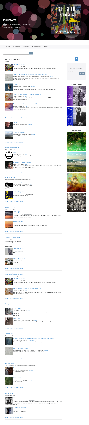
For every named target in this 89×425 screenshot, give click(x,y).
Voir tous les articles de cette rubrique (14, 142)
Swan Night (16, 212)
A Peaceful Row (18, 221)
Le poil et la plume (18, 192)
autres (26, 46)
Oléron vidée (17, 378)
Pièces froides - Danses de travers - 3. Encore (27, 94)
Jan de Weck (9, 334)
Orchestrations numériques (14, 274)
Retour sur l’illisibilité (19, 132)
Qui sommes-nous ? (12, 148)
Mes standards (10, 177)
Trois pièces (16, 318)
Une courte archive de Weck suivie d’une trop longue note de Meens (33, 338)
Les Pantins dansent (19, 64)
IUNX (14, 398)
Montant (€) (70, 71)
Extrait (15, 122)
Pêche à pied (9, 393)
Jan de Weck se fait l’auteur (21, 348)
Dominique (51, 76)
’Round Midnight (18, 182)
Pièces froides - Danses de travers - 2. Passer (27, 104)
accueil (7, 46)
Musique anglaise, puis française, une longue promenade (30, 74)
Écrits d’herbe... (10, 363)
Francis (28, 66)
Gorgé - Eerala (10, 207)
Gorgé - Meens (10, 304)
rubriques (16, 46)
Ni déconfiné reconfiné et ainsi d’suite (17, 118)
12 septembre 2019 (19, 258)
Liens (46, 46)
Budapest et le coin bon (20, 407)
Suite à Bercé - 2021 (19, 308)
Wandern (26, 260)
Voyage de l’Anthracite (12, 237)
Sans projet (16, 368)
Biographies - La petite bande (22, 162)
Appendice (16, 84)
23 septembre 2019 (19, 248)
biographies (36, 46)
